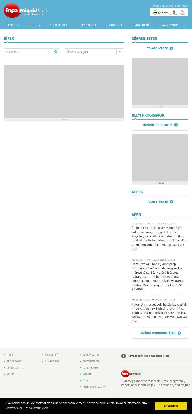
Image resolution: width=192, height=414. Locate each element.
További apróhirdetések (157, 333)
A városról (52, 362)
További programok (157, 125)
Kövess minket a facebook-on (148, 356)
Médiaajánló (91, 355)
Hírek (9, 25)
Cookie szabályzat (94, 387)
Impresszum (90, 368)
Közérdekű (142, 25)
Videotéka (115, 25)
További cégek (157, 48)
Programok (88, 25)
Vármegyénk (170, 25)
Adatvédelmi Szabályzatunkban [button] (27, 408)
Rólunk (87, 374)
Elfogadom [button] (171, 405)
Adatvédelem (91, 362)
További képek (157, 201)
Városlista (46, 10)
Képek (30, 25)
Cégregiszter (58, 25)
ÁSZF (85, 381)
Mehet (56, 51)
